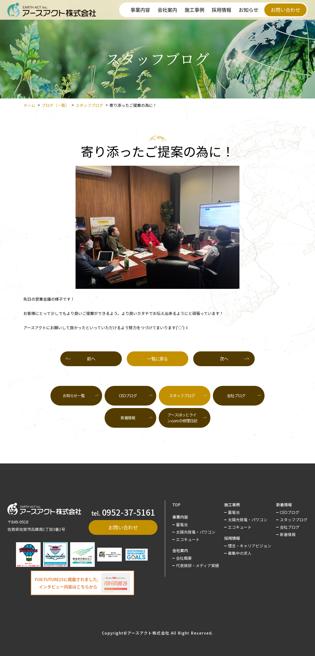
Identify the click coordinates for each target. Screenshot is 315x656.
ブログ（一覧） (55, 105)
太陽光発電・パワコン (195, 532)
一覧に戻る (157, 358)
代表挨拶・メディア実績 (197, 565)
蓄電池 (182, 524)
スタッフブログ (89, 105)
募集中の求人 (240, 553)
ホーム (29, 105)
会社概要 (184, 558)
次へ (224, 358)
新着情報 (128, 418)
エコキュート (188, 539)
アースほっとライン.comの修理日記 (182, 418)
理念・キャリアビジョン (249, 546)
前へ (91, 358)
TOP (176, 505)
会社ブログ (236, 395)
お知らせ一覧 (74, 395)
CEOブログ (128, 395)
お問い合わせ (285, 9)
